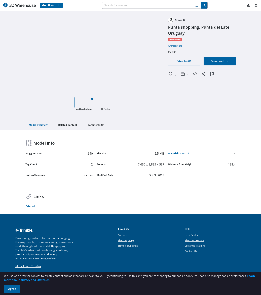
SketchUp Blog (126, 240)
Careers (122, 235)
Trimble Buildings (128, 245)
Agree (12, 289)
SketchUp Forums (194, 240)
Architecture (175, 45)
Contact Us (191, 251)
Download (220, 61)
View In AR (184, 61)
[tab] (38, 125)
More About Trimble (28, 266)
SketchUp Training (195, 245)
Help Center (191, 235)
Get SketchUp (51, 5)
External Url (32, 206)
